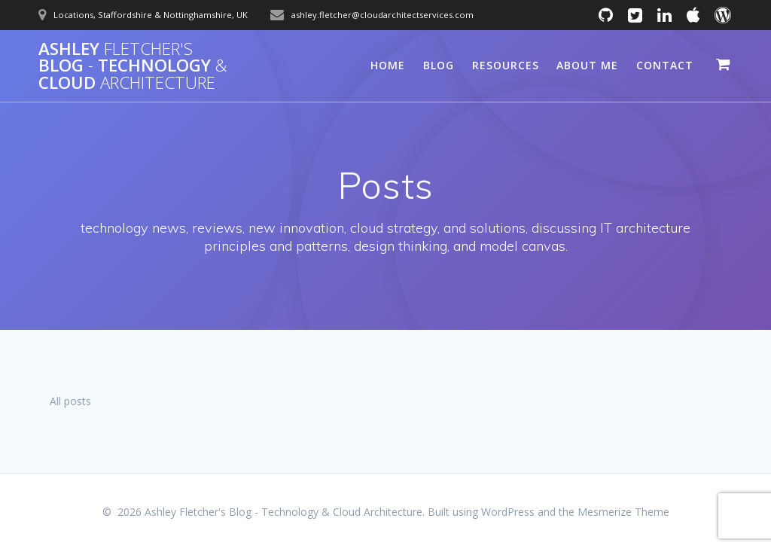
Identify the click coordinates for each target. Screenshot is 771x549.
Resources (505, 65)
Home (387, 65)
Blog (438, 65)
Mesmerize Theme (623, 512)
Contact (664, 65)
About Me (587, 65)
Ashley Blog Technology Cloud (132, 66)
